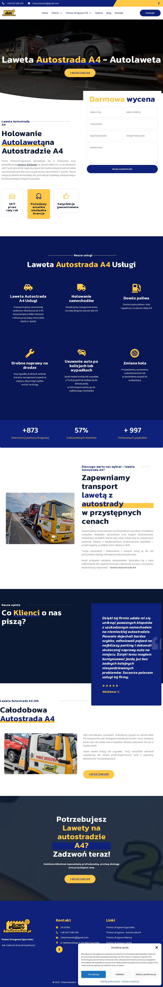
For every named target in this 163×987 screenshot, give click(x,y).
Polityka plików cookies (110, 981)
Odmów (120, 974)
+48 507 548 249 (80, 73)
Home (45, 13)
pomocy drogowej (27, 164)
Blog (108, 13)
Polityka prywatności (130, 981)
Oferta (57, 13)
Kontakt (119, 13)
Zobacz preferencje (146, 974)
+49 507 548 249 (99, 774)
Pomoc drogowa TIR (79, 13)
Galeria (99, 13)
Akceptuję (93, 974)
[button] (156, 947)
